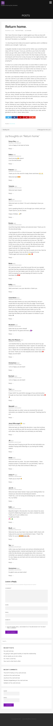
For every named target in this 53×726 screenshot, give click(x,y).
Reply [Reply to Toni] (10, 400)
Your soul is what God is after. (12, 661)
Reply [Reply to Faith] (10, 522)
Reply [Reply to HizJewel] (10, 334)
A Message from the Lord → (44, 129)
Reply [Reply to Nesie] (10, 278)
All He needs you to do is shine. (13, 656)
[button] (51, 2)
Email (7, 612)
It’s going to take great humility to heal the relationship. (20, 653)
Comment (8, 588)
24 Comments (28, 30)
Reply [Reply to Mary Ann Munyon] (10, 357)
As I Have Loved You (10, 658)
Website (7, 619)
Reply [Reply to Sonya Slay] (10, 148)
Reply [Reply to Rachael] (10, 383)
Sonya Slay (12, 141)
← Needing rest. (5, 129)
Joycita (6, 675)
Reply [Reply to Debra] (10, 163)
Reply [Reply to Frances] (10, 180)
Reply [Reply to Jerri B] (10, 501)
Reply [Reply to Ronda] (10, 257)
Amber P (11, 475)
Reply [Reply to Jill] (10, 451)
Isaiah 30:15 (22, 45)
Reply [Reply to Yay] (10, 562)
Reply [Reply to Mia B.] (10, 539)
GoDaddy (39, 719)
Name (6, 605)
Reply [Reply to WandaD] (10, 417)
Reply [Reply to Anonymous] (10, 370)
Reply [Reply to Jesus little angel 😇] (10, 434)
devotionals (12, 123)
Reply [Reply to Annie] (10, 469)
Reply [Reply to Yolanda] (10, 193)
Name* (11, 692)
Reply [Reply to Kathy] (10, 291)
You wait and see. (9, 651)
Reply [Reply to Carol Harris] (10, 318)
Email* (11, 699)
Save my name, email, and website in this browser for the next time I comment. (26, 627)
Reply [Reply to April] (10, 217)
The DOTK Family (19, 30)
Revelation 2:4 (15, 39)
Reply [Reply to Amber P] (10, 482)
